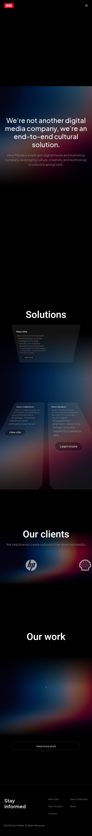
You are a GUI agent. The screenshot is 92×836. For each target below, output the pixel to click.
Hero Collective (79, 799)
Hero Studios (55, 806)
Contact (53, 813)
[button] (86, 5)
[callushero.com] (8, 5)
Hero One (53, 799)
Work (73, 806)
